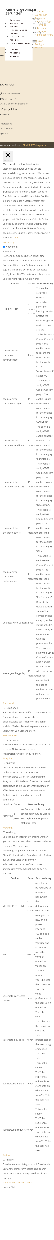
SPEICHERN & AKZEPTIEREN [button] (17, 1182)
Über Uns (15, 20)
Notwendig (11, 246)
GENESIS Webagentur (34, 145)
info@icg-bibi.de (8, 109)
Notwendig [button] (8, 242)
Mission (14, 50)
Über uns (40, 11)
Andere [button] (6, 1155)
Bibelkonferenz (21, 43)
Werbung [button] (7, 827)
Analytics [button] (7, 758)
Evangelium (16, 23)
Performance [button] (10, 735)
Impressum (6, 124)
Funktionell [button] (9, 703)
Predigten (15, 53)
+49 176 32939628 (11, 93)
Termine (14, 27)
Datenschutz (6, 128)
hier (16, 237)
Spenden (4, 133)
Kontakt (14, 56)
